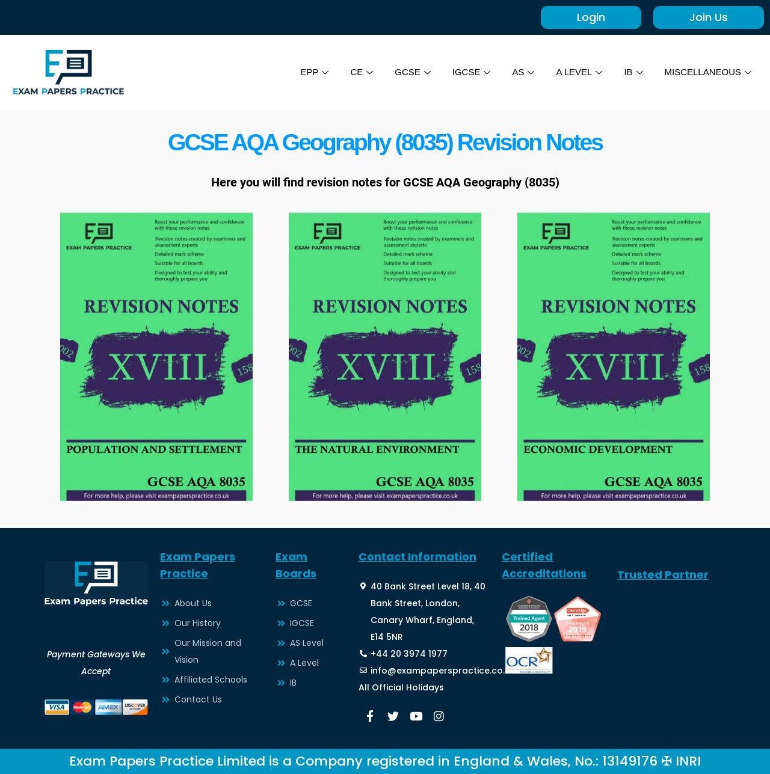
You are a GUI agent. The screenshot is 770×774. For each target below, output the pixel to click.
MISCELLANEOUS (707, 72)
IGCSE (471, 72)
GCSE (413, 72)
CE (361, 72)
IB (633, 72)
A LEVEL (579, 72)
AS (523, 72)
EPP (314, 72)
